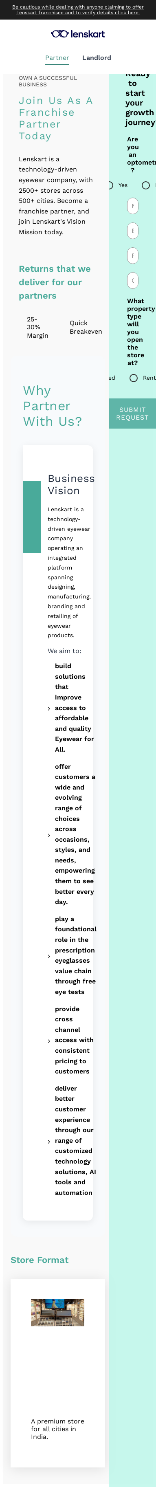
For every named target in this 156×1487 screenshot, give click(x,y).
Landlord (96, 58)
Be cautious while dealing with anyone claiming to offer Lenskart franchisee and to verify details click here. (78, 9)
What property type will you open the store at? (132, 332)
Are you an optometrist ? (132, 154)
